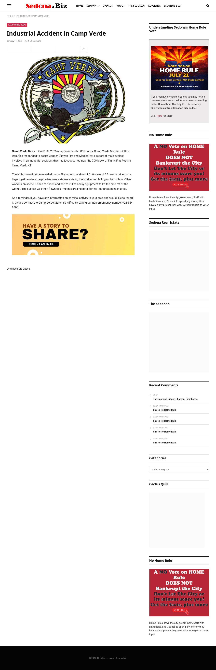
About (121, 5)
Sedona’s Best (173, 5)
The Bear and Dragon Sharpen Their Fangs (175, 399)
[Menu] (9, 6)
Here (159, 115)
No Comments (33, 41)
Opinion (108, 5)
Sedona (91, 5)
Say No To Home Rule (164, 410)
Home (79, 5)
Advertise (154, 5)
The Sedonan (136, 5)
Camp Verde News (17, 25)
